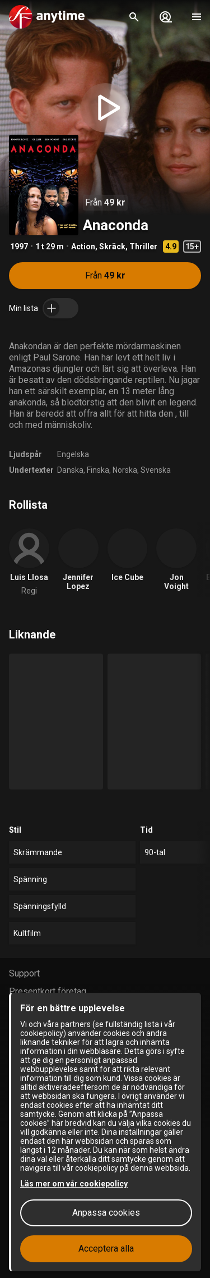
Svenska (156, 469)
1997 (19, 246)
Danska (70, 469)
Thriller (143, 246)
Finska (98, 469)
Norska (125, 469)
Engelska (73, 454)
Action (83, 246)
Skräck (112, 246)
